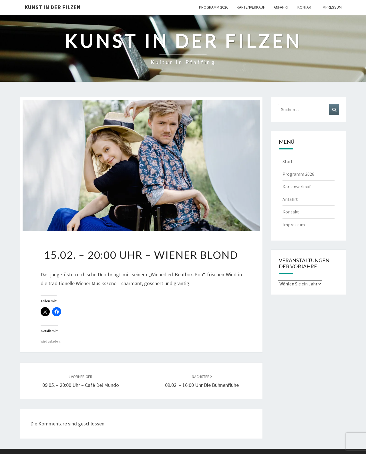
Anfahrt (281, 7)
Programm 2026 (213, 7)
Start (288, 161)
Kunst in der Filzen (52, 7)
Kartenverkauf (251, 7)
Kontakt (305, 7)
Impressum (332, 7)
